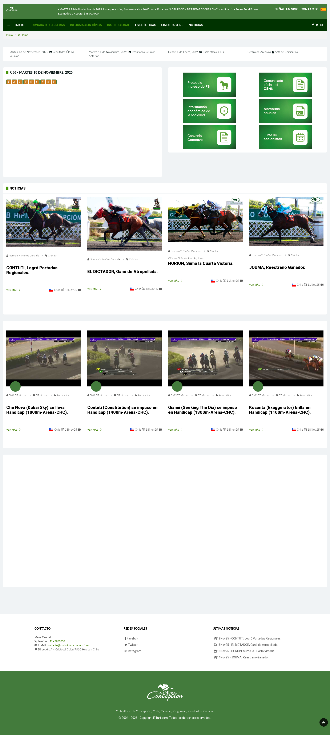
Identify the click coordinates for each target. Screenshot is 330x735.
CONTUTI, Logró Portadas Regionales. (31, 270)
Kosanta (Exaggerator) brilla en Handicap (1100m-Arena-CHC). (280, 410)
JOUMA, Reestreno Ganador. (277, 267)
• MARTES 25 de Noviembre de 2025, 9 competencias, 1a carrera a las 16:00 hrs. (106, 9)
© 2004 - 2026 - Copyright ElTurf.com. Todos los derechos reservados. (164, 717)
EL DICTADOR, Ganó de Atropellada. (122, 271)
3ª (20, 81)
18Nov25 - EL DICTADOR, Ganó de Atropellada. (246, 644)
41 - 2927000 (57, 641)
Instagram (133, 651)
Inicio (19, 25)
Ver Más (11, 290)
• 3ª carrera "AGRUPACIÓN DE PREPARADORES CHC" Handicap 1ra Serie (198, 9)
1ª (9, 81)
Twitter (131, 644)
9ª (54, 81)
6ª (37, 81)
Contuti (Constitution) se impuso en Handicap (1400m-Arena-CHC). (122, 410)
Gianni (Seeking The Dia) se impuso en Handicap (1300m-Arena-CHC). (202, 410)
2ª (14, 81)
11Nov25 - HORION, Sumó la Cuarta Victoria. (244, 651)
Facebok (131, 638)
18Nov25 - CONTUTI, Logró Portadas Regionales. (247, 638)
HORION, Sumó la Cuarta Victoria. (201, 263)
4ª (26, 81)
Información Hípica (86, 25)
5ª (31, 81)
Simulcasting (172, 25)
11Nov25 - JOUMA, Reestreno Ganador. (241, 657)
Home (23, 35)
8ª (48, 81)
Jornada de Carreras (47, 25)
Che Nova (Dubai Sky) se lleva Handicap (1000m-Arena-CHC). (37, 410)
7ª (43, 81)
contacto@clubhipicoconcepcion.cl (68, 645)
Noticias (196, 25)
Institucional (118, 25)
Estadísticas (145, 25)
